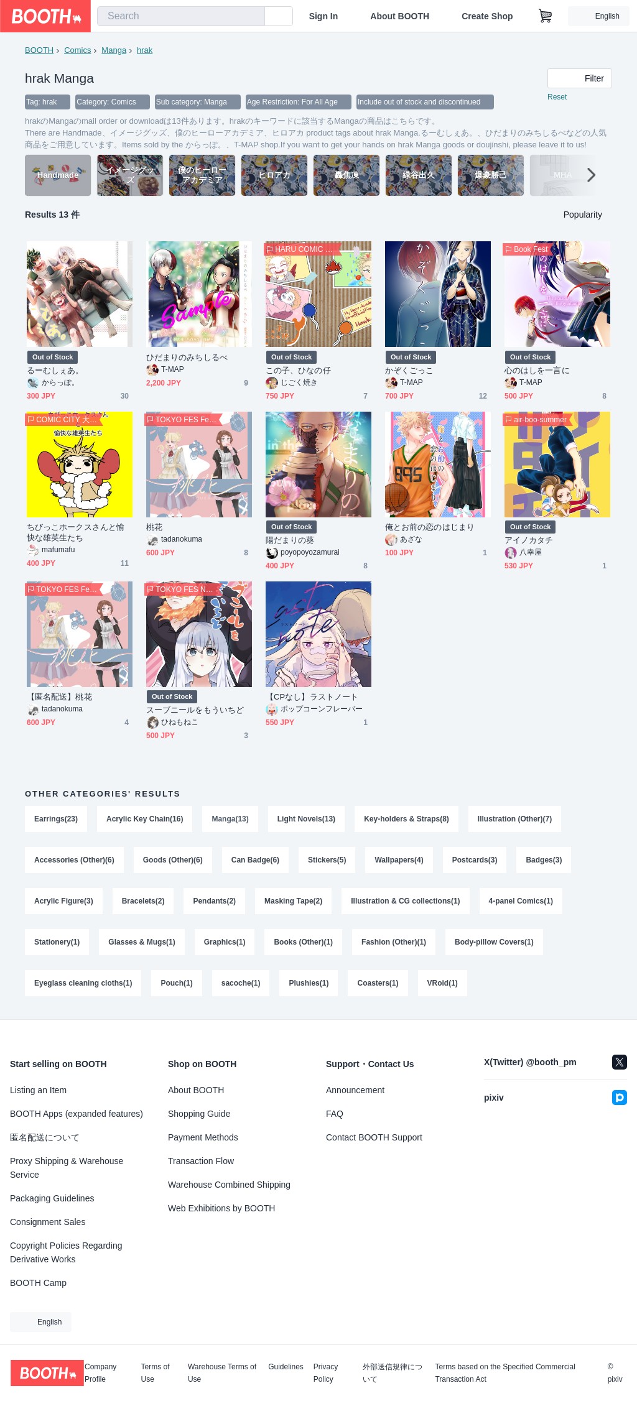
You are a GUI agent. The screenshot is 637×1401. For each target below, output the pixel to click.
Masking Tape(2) (293, 901)
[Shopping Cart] (545, 16)
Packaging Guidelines (52, 1198)
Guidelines (286, 1367)
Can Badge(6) (255, 860)
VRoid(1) (442, 983)
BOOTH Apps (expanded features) (76, 1114)
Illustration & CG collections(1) (405, 901)
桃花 (154, 527)
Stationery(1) (57, 942)
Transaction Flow (201, 1161)
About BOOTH (399, 16)
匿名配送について (45, 1137)
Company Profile (100, 1373)
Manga (113, 50)
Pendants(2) (214, 901)
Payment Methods (203, 1137)
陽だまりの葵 (290, 540)
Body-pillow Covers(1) (494, 942)
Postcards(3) (475, 860)
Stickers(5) (327, 860)
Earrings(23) (56, 819)
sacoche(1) (241, 983)
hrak (144, 50)
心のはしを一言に (537, 370)
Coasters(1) (377, 983)
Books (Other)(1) (303, 942)
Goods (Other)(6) (173, 860)
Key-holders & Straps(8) (406, 819)
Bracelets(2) (143, 901)
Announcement (355, 1090)
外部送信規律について (392, 1373)
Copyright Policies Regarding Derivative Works (66, 1252)
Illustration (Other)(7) (515, 819)
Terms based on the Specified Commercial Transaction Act (505, 1373)
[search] (252, 16)
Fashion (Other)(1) (393, 942)
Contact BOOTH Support (374, 1137)
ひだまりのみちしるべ (187, 357)
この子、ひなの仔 (298, 370)
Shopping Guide (199, 1114)
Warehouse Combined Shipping (229, 1185)
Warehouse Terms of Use (222, 1373)
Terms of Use (155, 1373)
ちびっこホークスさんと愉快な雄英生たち (75, 532)
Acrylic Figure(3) (63, 901)
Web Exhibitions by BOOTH (221, 1208)
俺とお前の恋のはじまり (430, 527)
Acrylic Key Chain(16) (144, 819)
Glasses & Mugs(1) (141, 942)
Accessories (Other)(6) (74, 860)
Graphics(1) (225, 942)
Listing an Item (38, 1090)
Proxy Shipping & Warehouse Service (66, 1168)
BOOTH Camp (38, 1283)
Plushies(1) (308, 983)
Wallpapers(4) (398, 860)
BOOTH (39, 50)
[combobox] (181, 16)
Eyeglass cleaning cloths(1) (83, 983)
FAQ (334, 1114)
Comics (77, 50)
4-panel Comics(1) (521, 901)
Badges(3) (544, 860)
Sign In (323, 16)
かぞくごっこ (409, 370)
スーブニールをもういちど (195, 709)
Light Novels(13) (306, 819)
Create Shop (487, 16)
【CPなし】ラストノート (312, 696)
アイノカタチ (528, 540)
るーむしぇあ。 (55, 370)
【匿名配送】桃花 (59, 696)
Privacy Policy (326, 1373)
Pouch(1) (176, 983)
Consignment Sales (47, 1222)
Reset (557, 97)
